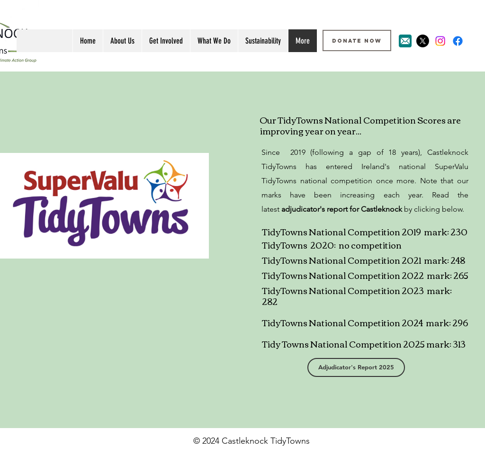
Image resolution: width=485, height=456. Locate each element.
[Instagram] (440, 41)
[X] (422, 41)
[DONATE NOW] (357, 40)
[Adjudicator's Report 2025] (356, 367)
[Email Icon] (405, 41)
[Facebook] (457, 41)
